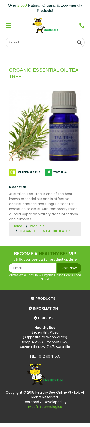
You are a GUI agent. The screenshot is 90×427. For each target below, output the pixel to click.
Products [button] (45, 298)
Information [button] (45, 308)
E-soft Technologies (45, 406)
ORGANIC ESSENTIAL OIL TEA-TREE (46, 231)
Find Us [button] (45, 318)
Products (37, 226)
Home (17, 226)
